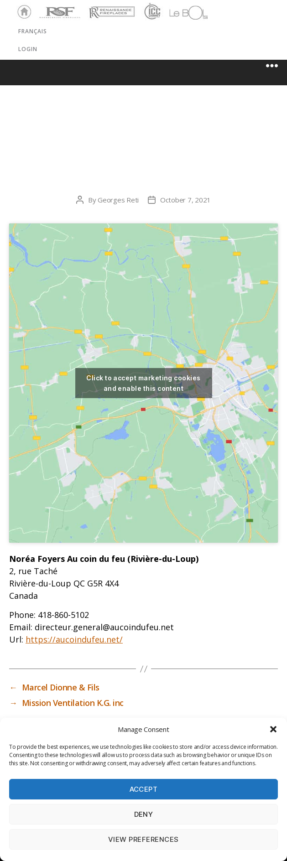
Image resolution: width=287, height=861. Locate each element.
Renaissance (110, 8)
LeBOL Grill (180, 12)
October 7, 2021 (185, 199)
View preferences (143, 839)
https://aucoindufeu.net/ (74, 639)
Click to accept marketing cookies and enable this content (143, 383)
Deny (143, 814)
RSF (44, 8)
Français (32, 31)
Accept (144, 789)
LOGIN (27, 49)
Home (22, 12)
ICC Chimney (151, 12)
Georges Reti (118, 199)
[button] (273, 729)
